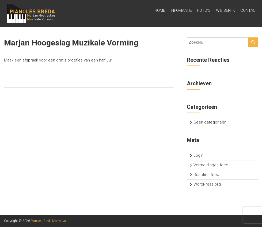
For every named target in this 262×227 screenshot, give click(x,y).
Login (198, 155)
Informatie (181, 10)
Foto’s (204, 10)
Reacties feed (206, 174)
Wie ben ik (225, 10)
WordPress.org (207, 184)
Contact (249, 10)
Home (159, 10)
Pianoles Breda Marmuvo (48, 221)
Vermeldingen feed (210, 165)
